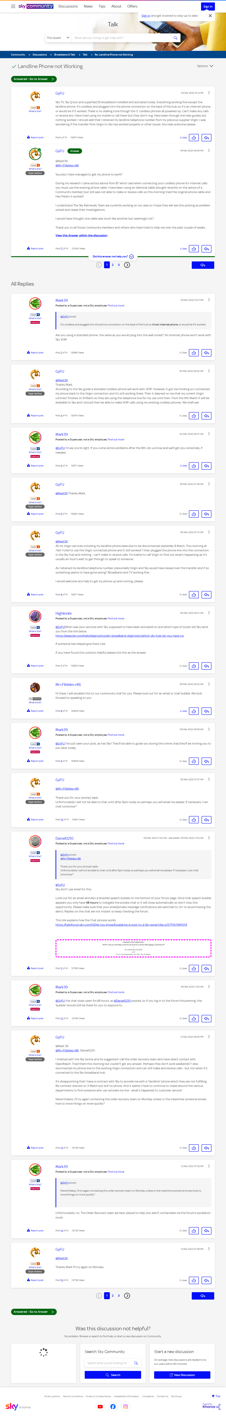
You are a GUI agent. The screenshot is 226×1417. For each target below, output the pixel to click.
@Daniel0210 (122, 1000)
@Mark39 (62, 380)
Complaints (148, 1396)
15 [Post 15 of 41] (62, 1280)
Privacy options (52, 1396)
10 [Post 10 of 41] (62, 819)
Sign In (208, 6)
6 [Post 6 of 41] (61, 594)
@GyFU (64, 316)
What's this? (35, 111)
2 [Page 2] (113, 265)
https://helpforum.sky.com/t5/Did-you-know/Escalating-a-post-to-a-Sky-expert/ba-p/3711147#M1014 (121, 924)
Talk (113, 24)
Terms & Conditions (73, 1396)
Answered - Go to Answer (34, 79)
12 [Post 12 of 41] (62, 1018)
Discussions (68, 6)
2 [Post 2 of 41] (61, 352)
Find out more (116, 305)
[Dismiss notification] (210, 16)
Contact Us (162, 1396)
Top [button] (217, 1396)
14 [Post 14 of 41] (62, 1230)
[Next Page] (127, 264)
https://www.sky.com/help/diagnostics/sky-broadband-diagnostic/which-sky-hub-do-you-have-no (120, 635)
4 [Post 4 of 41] (61, 465)
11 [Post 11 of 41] (61, 968)
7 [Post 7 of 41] (61, 665)
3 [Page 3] (119, 265)
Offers (132, 6)
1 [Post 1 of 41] (61, 137)
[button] (208, 92)
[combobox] (121, 37)
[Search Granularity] (59, 37)
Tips (102, 6)
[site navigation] (13, 6)
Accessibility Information (126, 1396)
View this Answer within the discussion (81, 235)
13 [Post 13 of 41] (62, 1147)
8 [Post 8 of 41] (61, 711)
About (116, 6)
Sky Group (176, 1396)
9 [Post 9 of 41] (61, 761)
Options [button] (202, 66)
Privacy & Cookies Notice (98, 1396)
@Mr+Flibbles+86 (67, 165)
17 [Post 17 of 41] (62, 248)
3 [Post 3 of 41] (61, 415)
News (88, 6)
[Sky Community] (36, 6)
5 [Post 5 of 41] (61, 513)
